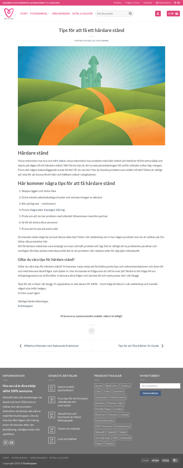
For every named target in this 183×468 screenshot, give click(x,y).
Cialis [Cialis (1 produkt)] (98, 391)
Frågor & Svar (133, 2)
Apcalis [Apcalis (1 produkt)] (99, 385)
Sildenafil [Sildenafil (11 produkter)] (99, 432)
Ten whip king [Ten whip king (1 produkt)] (102, 437)
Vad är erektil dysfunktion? (66, 388)
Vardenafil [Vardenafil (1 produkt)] (125, 437)
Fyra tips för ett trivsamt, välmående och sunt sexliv (73, 402)
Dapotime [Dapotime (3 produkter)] (118, 391)
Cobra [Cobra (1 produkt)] (107, 391)
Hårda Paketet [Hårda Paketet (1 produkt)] (118, 397)
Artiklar (118, 2)
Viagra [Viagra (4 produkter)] (98, 443)
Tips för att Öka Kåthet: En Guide (141, 345)
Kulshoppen (25, 305)
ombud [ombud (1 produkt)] (124, 414)
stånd (62, 160)
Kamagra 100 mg (54, 209)
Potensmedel (40, 13)
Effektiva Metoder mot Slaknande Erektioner (48, 345)
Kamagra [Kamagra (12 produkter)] (100, 403)
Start (24, 13)
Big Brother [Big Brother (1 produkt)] (111, 385)
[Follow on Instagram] (175, 3)
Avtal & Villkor (82, 13)
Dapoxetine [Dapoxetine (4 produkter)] (101, 397)
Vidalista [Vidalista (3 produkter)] (109, 443)
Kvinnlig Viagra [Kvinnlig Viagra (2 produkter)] (103, 408)
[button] (163, 2)
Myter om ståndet (69, 428)
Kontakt (148, 2)
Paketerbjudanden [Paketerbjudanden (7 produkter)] (104, 420)
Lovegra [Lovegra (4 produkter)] (118, 408)
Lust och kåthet (67, 439)
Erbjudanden (61, 13)
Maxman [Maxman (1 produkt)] (113, 414)
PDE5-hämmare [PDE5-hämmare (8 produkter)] (103, 426)
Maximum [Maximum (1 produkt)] (100, 414)
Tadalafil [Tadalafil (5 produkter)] (112, 432)
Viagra (33, 209)
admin (105, 40)
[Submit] (130, 14)
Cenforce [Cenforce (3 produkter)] (125, 385)
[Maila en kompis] (92, 331)
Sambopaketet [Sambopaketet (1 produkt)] (122, 426)
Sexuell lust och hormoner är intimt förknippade (69, 417)
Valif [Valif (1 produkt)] (114, 437)
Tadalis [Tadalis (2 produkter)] (122, 432)
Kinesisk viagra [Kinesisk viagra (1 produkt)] (115, 403)
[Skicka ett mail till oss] (178, 3)
